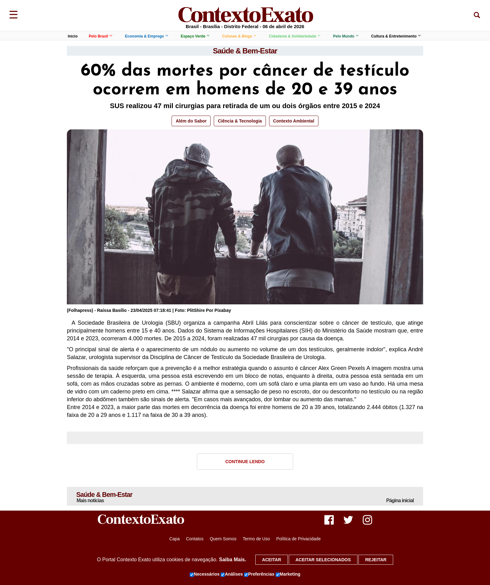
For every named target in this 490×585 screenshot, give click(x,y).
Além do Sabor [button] (191, 120)
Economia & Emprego (146, 36)
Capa (174, 539)
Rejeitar (375, 559)
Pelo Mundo (345, 36)
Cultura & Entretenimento (395, 36)
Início (73, 36)
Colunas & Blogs (239, 36)
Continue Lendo (245, 461)
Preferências (259, 574)
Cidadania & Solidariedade (294, 36)
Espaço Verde (195, 36)
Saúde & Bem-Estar (245, 51)
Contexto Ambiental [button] (293, 120)
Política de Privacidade (298, 539)
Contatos (194, 539)
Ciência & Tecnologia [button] (240, 120)
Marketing (288, 574)
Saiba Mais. (232, 559)
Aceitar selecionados (323, 559)
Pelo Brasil (100, 36)
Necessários (205, 574)
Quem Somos (223, 539)
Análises (232, 574)
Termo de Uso (256, 539)
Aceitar (271, 559)
